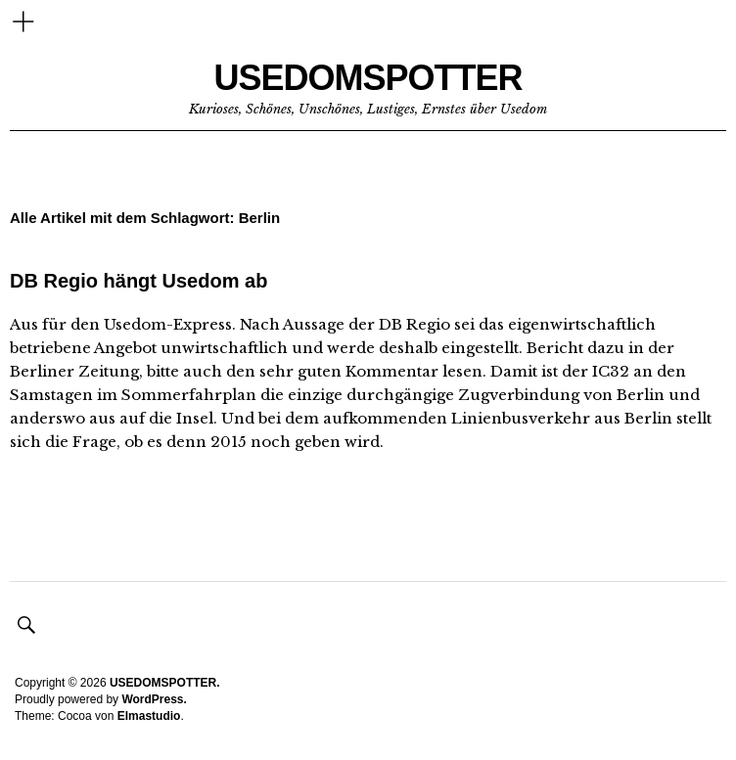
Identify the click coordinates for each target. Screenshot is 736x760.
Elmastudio (149, 716)
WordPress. (153, 699)
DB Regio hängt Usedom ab (138, 280)
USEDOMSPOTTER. (165, 683)
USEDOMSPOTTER (367, 78)
